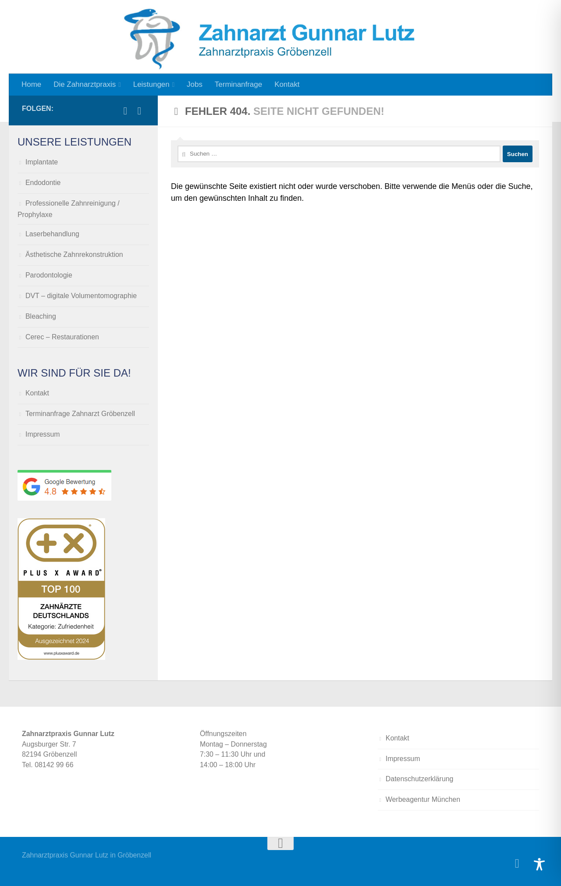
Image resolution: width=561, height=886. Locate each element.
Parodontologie (48, 275)
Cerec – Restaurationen (62, 337)
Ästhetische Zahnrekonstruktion (74, 254)
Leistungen (151, 84)
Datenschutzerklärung (420, 779)
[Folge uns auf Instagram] (139, 111)
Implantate (41, 162)
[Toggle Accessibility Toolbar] (539, 864)
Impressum (42, 434)
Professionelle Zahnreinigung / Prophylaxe (69, 208)
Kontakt (286, 84)
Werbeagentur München (423, 799)
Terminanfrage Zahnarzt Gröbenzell (80, 413)
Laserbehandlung (52, 234)
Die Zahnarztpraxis (84, 84)
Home (31, 84)
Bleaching (40, 316)
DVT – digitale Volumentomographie (81, 295)
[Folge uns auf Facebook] (125, 111)
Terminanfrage (238, 84)
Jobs (194, 84)
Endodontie (42, 182)
